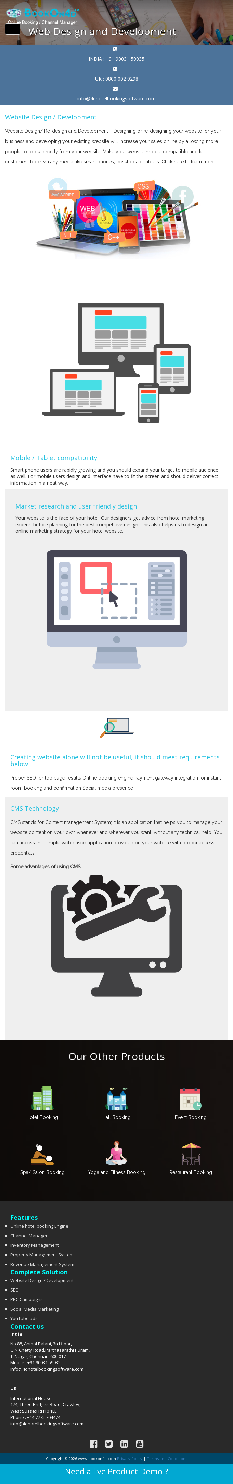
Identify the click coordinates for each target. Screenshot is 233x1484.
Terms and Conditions (167, 1458)
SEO (14, 1290)
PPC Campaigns (26, 1299)
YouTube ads (24, 1318)
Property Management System (42, 1255)
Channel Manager (29, 1235)
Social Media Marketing (34, 1309)
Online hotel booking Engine (39, 1226)
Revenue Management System (42, 1264)
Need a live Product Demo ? (116, 1471)
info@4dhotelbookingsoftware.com (116, 98)
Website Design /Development (42, 1280)
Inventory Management (34, 1245)
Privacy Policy (129, 1458)
